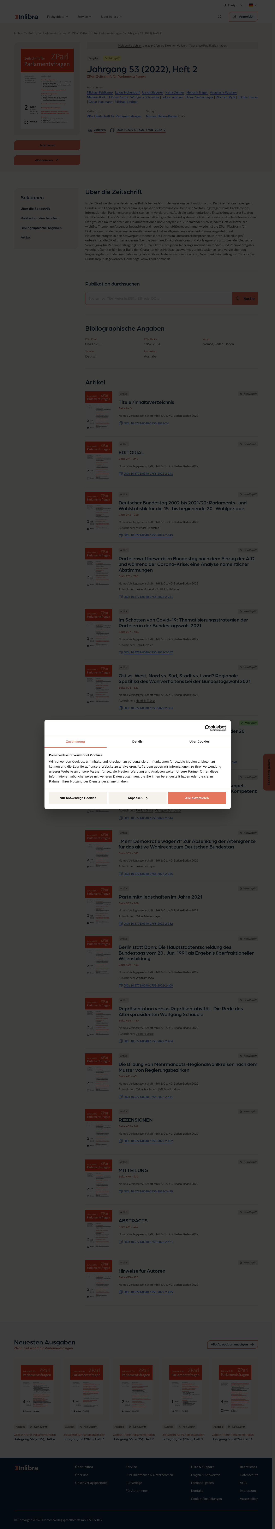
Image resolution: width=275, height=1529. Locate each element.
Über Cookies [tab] (200, 741)
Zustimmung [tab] (75, 741)
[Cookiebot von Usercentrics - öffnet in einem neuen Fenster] (208, 728)
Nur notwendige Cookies (78, 798)
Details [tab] (137, 741)
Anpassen (138, 798)
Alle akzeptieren (197, 798)
